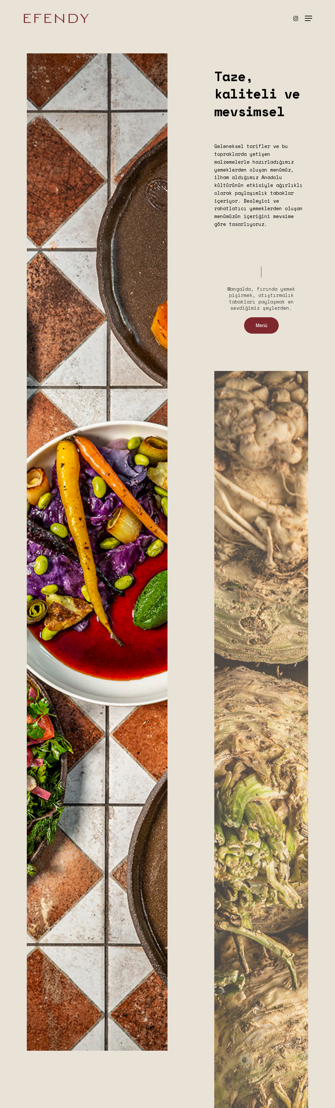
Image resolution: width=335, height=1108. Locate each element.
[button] (308, 18)
